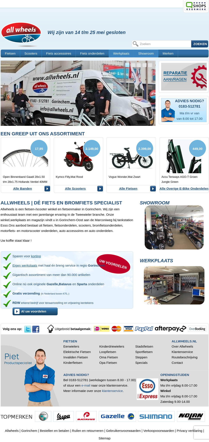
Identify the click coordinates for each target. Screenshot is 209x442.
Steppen (141, 357)
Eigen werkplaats (25, 265)
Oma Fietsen (108, 357)
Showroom (146, 53)
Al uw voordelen (33, 311)
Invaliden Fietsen (75, 357)
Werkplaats (121, 53)
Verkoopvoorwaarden (158, 430)
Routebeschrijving (185, 357)
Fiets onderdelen (92, 53)
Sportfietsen (144, 352)
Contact (177, 362)
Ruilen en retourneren (87, 430)
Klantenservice (182, 352)
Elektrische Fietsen (77, 352)
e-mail (85, 385)
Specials (142, 362)
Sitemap (104, 438)
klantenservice (112, 391)
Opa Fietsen (108, 362)
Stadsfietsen (144, 346)
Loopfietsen (107, 352)
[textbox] (165, 43)
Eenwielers (71, 346)
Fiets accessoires (58, 53)
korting (36, 256)
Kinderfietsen (73, 362)
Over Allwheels (182, 346)
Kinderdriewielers (111, 346)
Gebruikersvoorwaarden (123, 430)
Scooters (30, 53)
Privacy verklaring (189, 430)
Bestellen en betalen (54, 430)
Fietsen (10, 53)
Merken (168, 53)
